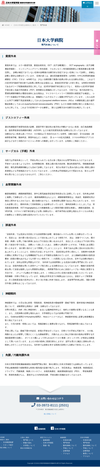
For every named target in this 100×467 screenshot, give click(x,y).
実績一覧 (46, 446)
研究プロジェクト (46, 438)
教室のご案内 (4, 440)
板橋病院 (46, 440)
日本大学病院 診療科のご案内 (25, 25)
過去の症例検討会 (26, 448)
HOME (6, 25)
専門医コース (28, 440)
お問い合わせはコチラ (50, 399)
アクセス (66, 454)
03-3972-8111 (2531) (50, 406)
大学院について (29, 446)
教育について (88, 454)
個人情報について (50, 415)
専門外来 (66, 443)
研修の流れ (27, 443)
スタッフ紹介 (8, 445)
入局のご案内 (24, 438)
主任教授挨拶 (8, 443)
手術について (68, 448)
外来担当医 (67, 440)
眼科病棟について (70, 446)
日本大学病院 (48, 443)
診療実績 (66, 451)
